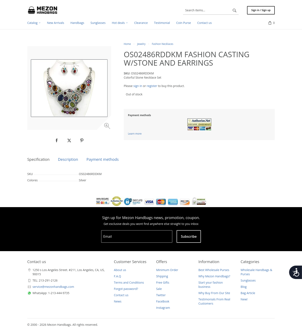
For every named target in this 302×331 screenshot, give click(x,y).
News (117, 301)
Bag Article (248, 293)
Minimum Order (167, 270)
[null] (57, 140)
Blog (244, 287)
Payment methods (102, 159)
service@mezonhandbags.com (53, 287)
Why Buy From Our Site (214, 293)
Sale (159, 289)
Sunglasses (248, 280)
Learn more (135, 133)
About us (120, 270)
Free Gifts (162, 282)
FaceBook (162, 301)
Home (127, 44)
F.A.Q (117, 276)
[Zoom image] (107, 126)
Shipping (162, 276)
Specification (38, 159)
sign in (137, 86)
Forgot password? (126, 289)
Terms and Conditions (129, 282)
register (152, 86)
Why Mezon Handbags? (214, 276)
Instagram (163, 308)
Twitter (161, 295)
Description (68, 159)
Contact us (121, 295)
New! (244, 299)
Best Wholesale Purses (213, 270)
